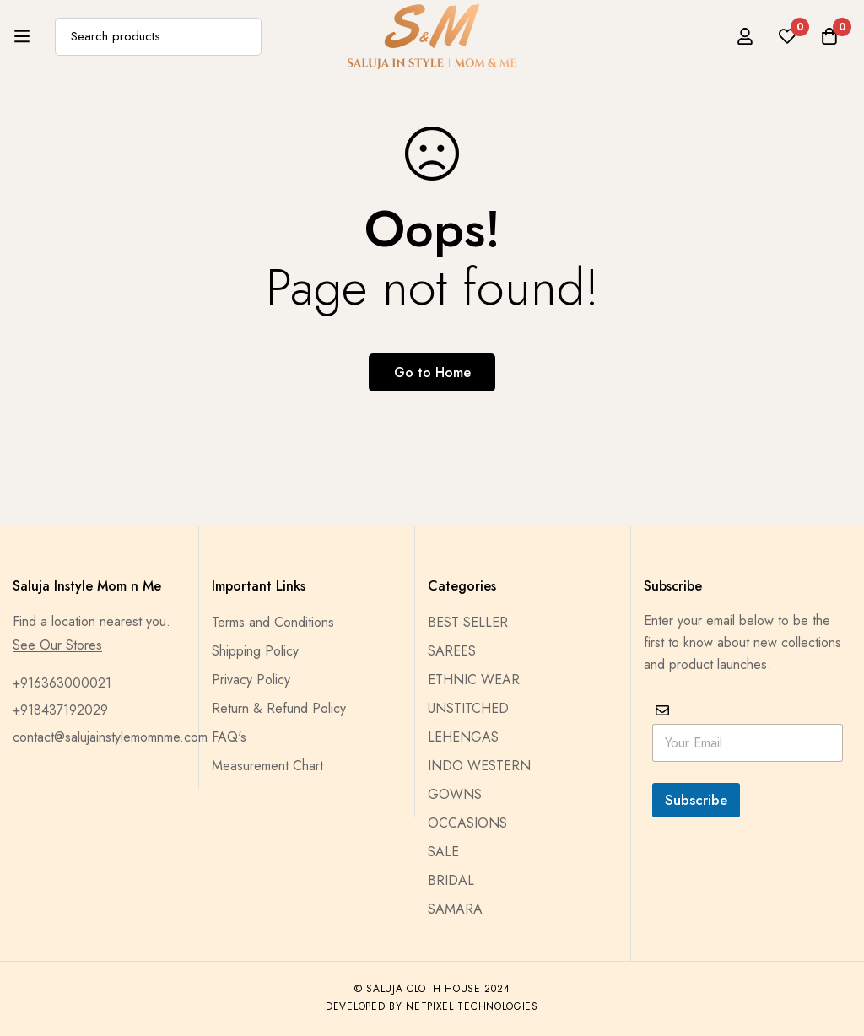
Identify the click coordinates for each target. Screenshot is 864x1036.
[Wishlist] (787, 36)
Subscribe (696, 800)
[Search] (243, 37)
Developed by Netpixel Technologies (432, 1006)
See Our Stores (57, 645)
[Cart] (829, 36)
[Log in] (745, 36)
